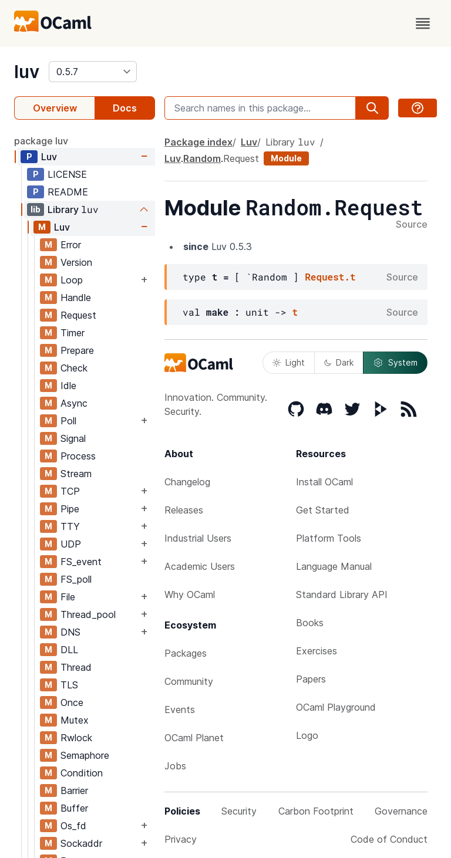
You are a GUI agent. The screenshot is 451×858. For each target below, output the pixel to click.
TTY (70, 526)
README (68, 192)
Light (288, 362)
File (67, 597)
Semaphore (84, 755)
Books (310, 623)
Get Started (322, 510)
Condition (81, 773)
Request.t (330, 277)
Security (239, 811)
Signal (73, 438)
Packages (185, 653)
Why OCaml (189, 594)
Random (202, 158)
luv (26, 71)
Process (78, 456)
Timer (72, 333)
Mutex (74, 720)
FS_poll (76, 579)
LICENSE (67, 174)
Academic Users (199, 566)
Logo (307, 735)
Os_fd (73, 826)
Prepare (77, 350)
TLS (69, 685)
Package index (198, 142)
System (395, 362)
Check (73, 368)
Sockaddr (81, 843)
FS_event (81, 562)
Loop (71, 280)
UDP (70, 544)
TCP (70, 491)
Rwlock (76, 738)
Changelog (187, 482)
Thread (76, 667)
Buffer (74, 808)
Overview (55, 108)
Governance (401, 811)
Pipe (69, 509)
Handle (75, 297)
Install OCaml (324, 482)
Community (188, 681)
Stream (76, 473)
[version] (93, 71)
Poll (68, 421)
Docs (125, 108)
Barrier (74, 790)
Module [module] (286, 158)
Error (70, 245)
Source (412, 224)
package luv (41, 141)
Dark (339, 362)
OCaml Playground (336, 707)
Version (76, 262)
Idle (68, 385)
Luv (49, 157)
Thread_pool (88, 614)
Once (71, 702)
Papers (311, 679)
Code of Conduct (389, 839)
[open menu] (422, 23)
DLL (69, 650)
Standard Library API (342, 594)
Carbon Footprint (316, 811)
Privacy (180, 839)
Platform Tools (328, 538)
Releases (183, 510)
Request (78, 315)
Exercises (316, 651)
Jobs (175, 766)
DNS (70, 632)
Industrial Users (197, 538)
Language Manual (334, 566)
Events (179, 709)
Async (73, 403)
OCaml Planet (194, 738)
